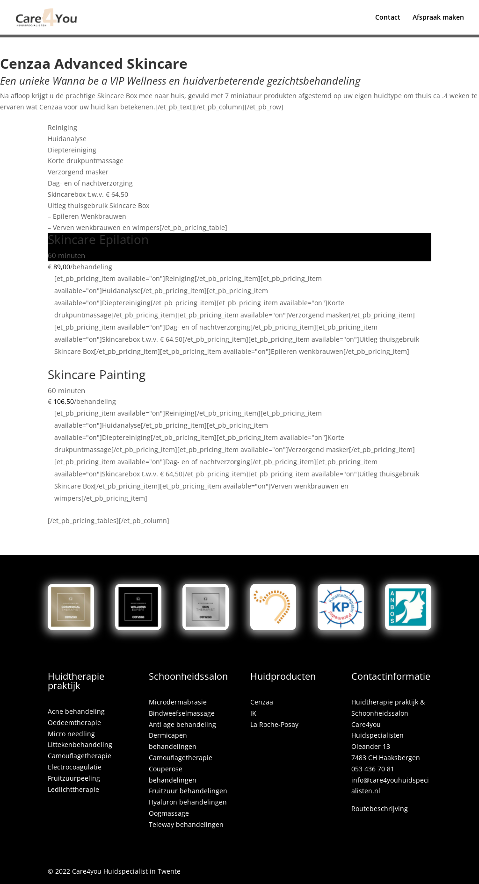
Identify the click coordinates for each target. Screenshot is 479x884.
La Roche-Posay (274, 724)
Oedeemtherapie (74, 722)
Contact (387, 18)
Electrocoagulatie (75, 766)
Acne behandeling (76, 711)
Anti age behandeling (182, 724)
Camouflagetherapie (79, 755)
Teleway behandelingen (186, 824)
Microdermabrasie (178, 701)
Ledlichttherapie (73, 789)
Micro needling (71, 733)
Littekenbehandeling (80, 744)
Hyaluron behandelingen (188, 802)
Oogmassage (169, 813)
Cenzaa (261, 701)
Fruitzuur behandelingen (188, 790)
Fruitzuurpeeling (74, 778)
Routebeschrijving (379, 808)
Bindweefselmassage (182, 713)
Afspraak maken (438, 18)
